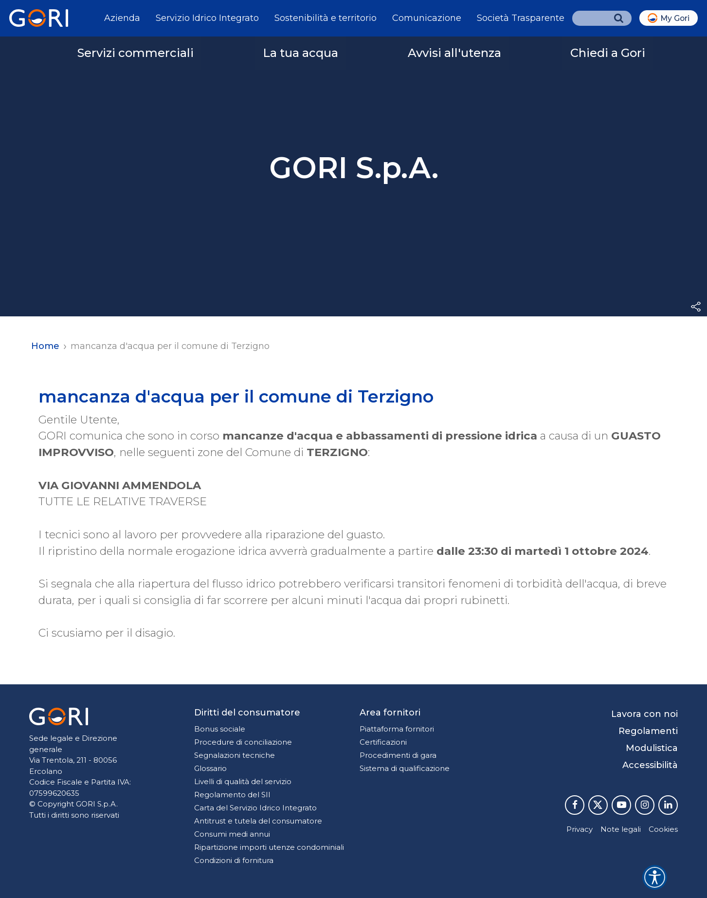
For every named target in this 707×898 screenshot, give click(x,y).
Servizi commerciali (135, 53)
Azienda (122, 18)
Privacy (579, 829)
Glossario (210, 768)
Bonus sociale (219, 728)
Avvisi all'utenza (454, 53)
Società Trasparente (520, 18)
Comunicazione (426, 18)
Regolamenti (648, 731)
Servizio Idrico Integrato (207, 18)
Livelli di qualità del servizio (242, 781)
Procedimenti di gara (398, 755)
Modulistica (652, 748)
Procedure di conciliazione (243, 742)
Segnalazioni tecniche (234, 755)
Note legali (620, 829)
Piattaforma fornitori (397, 728)
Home (45, 346)
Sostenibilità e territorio (325, 18)
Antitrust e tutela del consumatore (258, 820)
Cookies (663, 829)
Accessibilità (650, 765)
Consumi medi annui (232, 834)
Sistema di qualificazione (405, 768)
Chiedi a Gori (607, 53)
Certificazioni (383, 742)
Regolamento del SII (232, 794)
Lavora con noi (644, 714)
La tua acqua (300, 53)
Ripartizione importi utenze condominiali (269, 847)
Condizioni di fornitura (233, 860)
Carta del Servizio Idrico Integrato (255, 807)
